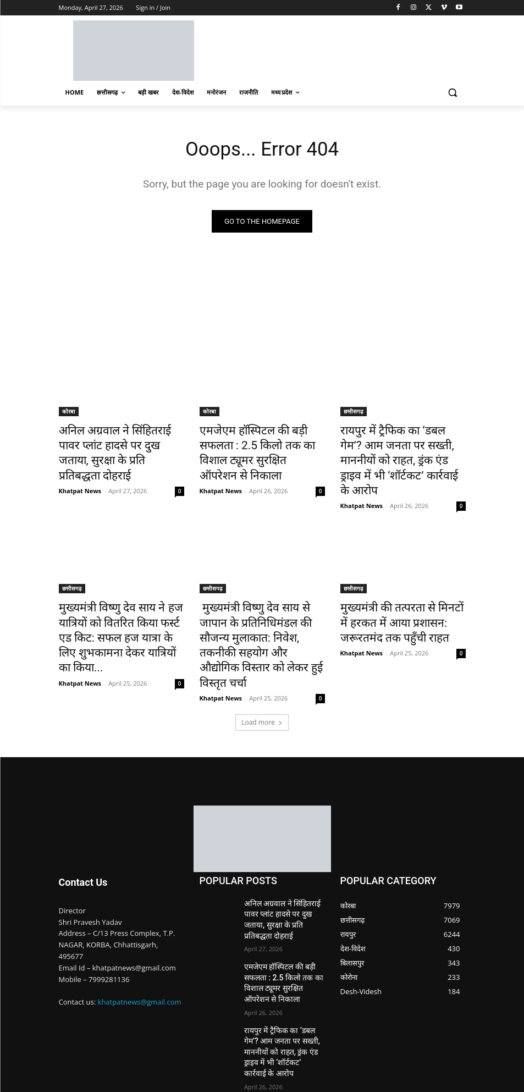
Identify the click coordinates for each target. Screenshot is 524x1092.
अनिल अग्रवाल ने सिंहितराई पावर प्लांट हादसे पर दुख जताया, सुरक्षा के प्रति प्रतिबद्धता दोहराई (119, 443)
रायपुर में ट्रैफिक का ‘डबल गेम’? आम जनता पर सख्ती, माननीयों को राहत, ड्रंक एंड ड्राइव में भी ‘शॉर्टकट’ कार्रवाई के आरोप (401, 449)
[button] (453, 93)
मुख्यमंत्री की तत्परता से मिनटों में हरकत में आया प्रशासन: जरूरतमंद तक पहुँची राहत (397, 595)
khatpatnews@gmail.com (139, 949)
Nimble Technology (139, 1070)
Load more (262, 669)
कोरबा (68, 413)
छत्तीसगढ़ (353, 413)
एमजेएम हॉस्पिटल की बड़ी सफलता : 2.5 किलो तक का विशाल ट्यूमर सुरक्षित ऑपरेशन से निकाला (260, 443)
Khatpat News (80, 470)
